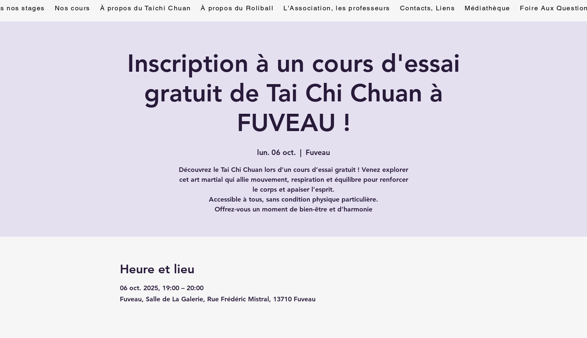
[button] (427, 8)
